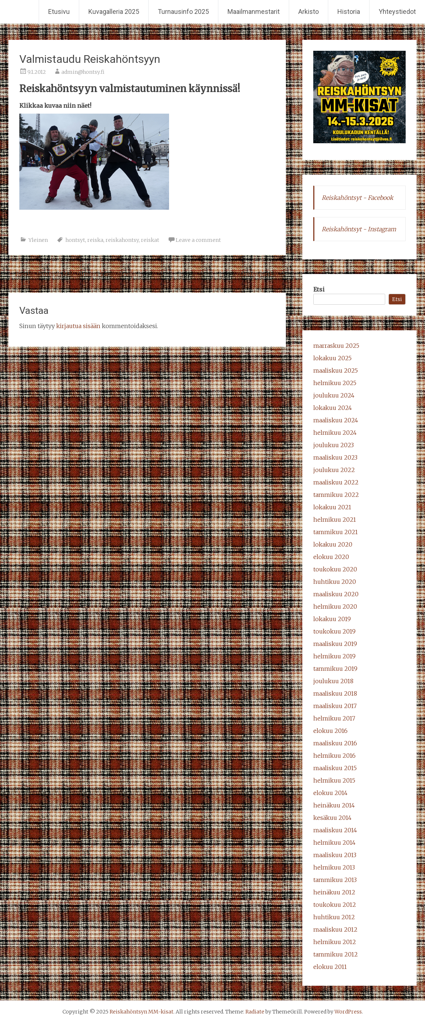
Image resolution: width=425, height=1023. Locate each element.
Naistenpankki (261, 274)
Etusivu (59, 11)
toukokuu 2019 (334, 631)
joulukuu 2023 (333, 445)
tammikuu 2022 (336, 494)
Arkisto (308, 11)
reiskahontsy (122, 240)
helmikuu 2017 (334, 718)
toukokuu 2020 (335, 569)
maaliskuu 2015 (335, 768)
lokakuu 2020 (332, 544)
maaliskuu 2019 (335, 643)
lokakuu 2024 (332, 407)
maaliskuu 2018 (335, 693)
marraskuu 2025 (336, 345)
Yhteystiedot (397, 11)
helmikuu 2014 (334, 842)
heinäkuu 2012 (334, 892)
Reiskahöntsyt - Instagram (359, 229)
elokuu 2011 (330, 966)
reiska (95, 240)
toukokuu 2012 (334, 904)
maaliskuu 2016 (335, 743)
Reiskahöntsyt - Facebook (357, 197)
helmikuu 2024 (335, 432)
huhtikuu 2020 (334, 581)
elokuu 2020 (331, 556)
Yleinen (38, 240)
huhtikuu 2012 (334, 917)
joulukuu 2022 (334, 470)
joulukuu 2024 (334, 395)
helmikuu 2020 (335, 606)
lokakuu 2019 (332, 619)
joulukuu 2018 (333, 681)
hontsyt (75, 240)
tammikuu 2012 (335, 954)
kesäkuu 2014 (332, 817)
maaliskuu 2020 (336, 594)
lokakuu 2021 (332, 507)
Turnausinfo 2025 (183, 11)
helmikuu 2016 (334, 755)
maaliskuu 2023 (335, 457)
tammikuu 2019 (335, 668)
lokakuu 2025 (332, 358)
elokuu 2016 (330, 730)
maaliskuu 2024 (335, 420)
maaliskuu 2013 (334, 855)
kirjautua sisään (78, 326)
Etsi (319, 289)
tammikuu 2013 (335, 879)
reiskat (150, 240)
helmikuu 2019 (334, 656)
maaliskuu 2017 (335, 706)
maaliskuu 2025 (335, 370)
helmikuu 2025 (334, 383)
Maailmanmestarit (253, 11)
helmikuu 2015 (334, 780)
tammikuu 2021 (335, 532)
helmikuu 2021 (334, 519)
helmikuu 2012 (334, 942)
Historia (348, 11)
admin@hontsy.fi (82, 72)
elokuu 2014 (330, 792)
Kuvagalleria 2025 (113, 11)
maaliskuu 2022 (336, 482)
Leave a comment (198, 240)
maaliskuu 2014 (335, 830)
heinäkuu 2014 (334, 805)
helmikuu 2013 (334, 867)
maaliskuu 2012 (335, 929)
